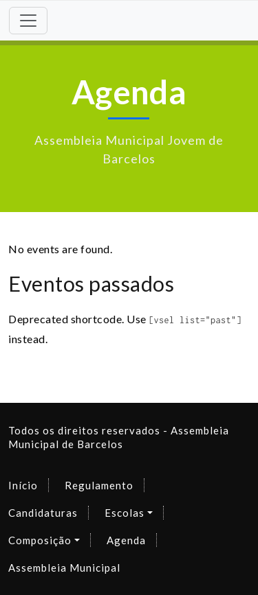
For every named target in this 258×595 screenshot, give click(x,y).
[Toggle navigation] (28, 20)
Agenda (126, 540)
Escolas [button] (124, 512)
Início (23, 485)
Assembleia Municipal (64, 567)
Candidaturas (43, 512)
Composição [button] (40, 540)
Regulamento (99, 485)
